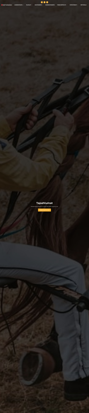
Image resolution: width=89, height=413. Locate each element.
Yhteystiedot (73, 5)
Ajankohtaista (18, 5)
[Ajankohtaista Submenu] (23, 5)
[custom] (47, 2)
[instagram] (44, 2)
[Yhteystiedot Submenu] (78, 5)
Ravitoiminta (38, 5)
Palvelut (28, 5)
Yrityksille (83, 5)
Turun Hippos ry (61, 5)
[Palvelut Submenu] (32, 5)
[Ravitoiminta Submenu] (43, 5)
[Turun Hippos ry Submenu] (67, 5)
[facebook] (42, 2)
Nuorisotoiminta (50, 5)
